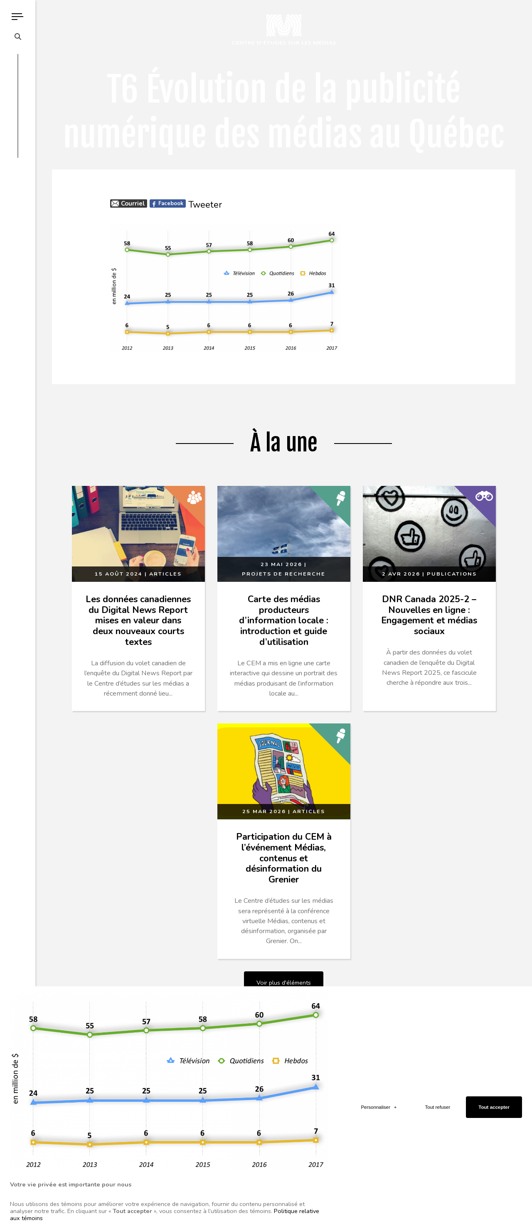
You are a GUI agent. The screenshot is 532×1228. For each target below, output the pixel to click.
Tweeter (205, 205)
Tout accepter (494, 978)
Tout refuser (438, 978)
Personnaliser (379, 978)
